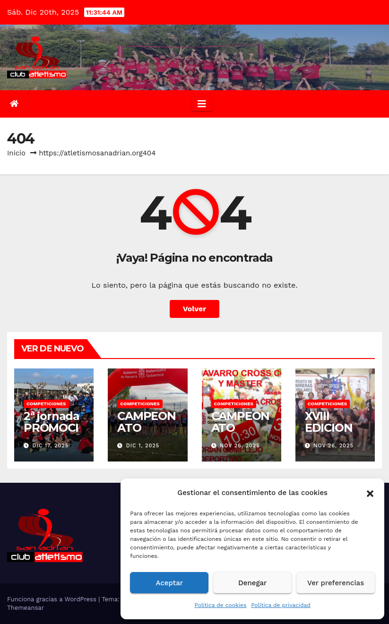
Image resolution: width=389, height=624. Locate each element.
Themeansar (25, 607)
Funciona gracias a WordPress (52, 599)
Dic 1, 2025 (142, 446)
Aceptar (169, 583)
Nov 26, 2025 (240, 446)
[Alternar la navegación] (201, 104)
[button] (370, 492)
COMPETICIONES (46, 403)
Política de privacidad (281, 605)
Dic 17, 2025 (51, 446)
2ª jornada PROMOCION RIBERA (51, 433)
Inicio (16, 153)
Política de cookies (220, 605)
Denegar (252, 583)
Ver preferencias (335, 583)
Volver (195, 308)
